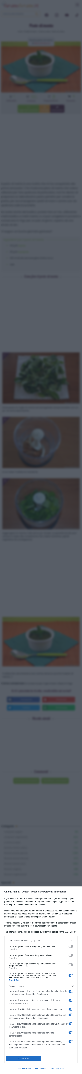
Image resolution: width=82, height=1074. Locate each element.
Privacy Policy (57, 1068)
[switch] (71, 946)
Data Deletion (25, 1068)
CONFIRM (23, 1058)
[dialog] (41, 980)
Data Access (40, 1068)
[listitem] (41, 940)
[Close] (76, 892)
